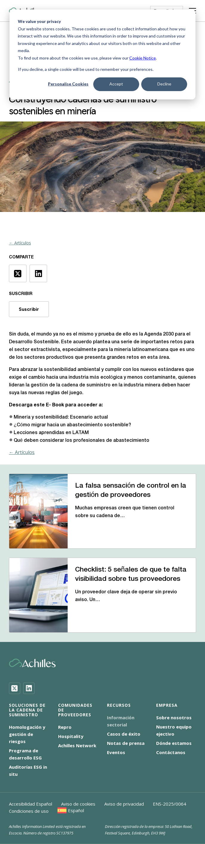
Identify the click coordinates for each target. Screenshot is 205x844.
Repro (65, 727)
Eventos (116, 752)
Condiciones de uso (29, 811)
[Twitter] (14, 688)
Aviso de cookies (78, 804)
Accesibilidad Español (30, 804)
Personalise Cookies (68, 83)
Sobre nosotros (174, 717)
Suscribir (29, 309)
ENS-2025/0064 (169, 804)
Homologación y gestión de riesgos (27, 734)
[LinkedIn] (29, 688)
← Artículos (20, 243)
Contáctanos (170, 752)
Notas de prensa (126, 743)
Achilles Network (77, 745)
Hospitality (70, 736)
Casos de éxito (123, 734)
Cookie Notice (142, 57)
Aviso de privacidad (124, 804)
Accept (116, 83)
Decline (164, 83)
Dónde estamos (174, 743)
